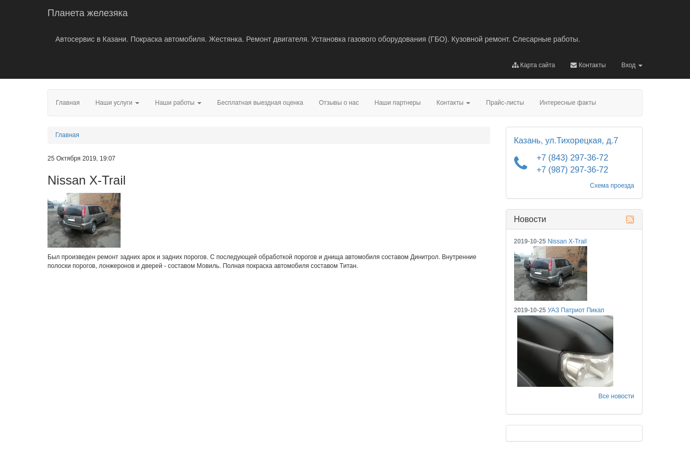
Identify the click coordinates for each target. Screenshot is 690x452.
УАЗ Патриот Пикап (576, 310)
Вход (632, 65)
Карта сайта (533, 65)
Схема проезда (612, 185)
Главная (67, 135)
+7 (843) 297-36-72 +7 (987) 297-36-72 (572, 163)
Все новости (616, 396)
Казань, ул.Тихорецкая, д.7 (566, 140)
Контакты (587, 65)
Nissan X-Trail (567, 241)
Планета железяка (87, 13)
